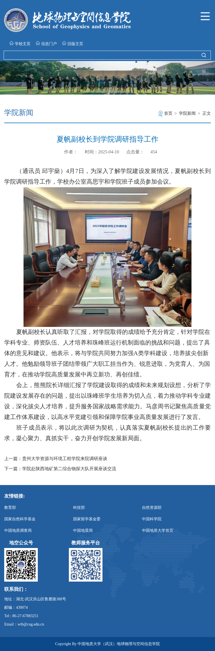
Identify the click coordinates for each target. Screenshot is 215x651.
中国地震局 (83, 530)
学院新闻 (187, 113)
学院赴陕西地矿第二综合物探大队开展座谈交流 (69, 469)
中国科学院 (152, 519)
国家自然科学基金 (20, 519)
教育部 (10, 507)
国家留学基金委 (87, 519)
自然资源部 (152, 507)
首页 (168, 113)
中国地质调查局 (18, 530)
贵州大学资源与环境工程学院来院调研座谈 (64, 458)
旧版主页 (72, 43)
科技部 (79, 507)
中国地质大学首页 (157, 530)
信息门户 (46, 43)
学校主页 (20, 43)
